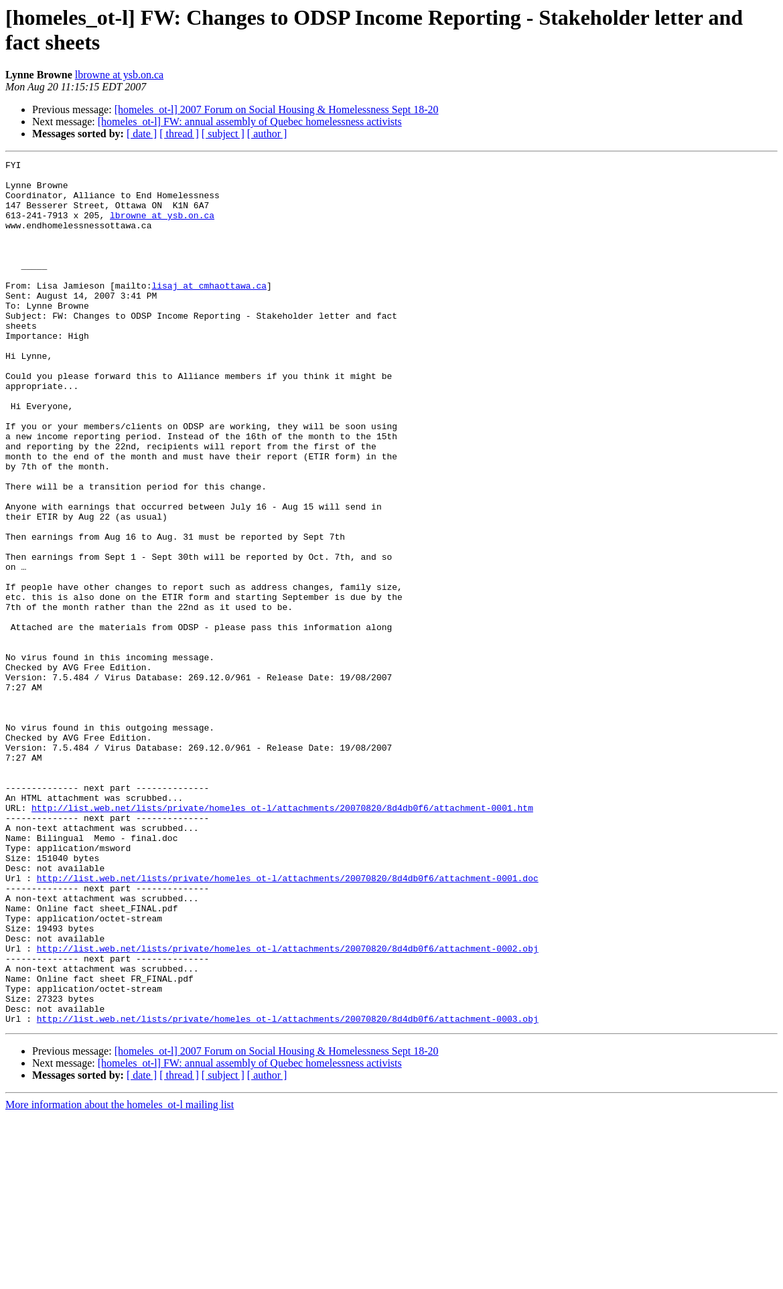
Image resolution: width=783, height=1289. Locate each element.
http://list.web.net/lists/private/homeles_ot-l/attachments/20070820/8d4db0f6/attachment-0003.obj (288, 1191)
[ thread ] (179, 133)
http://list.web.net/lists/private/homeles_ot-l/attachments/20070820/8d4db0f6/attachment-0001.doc (288, 1022)
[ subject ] (223, 133)
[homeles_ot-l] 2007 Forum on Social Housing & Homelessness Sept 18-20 (277, 109)
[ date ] (142, 133)
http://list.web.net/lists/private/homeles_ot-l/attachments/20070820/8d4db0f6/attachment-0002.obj (288, 1107)
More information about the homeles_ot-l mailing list (119, 1277)
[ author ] (267, 133)
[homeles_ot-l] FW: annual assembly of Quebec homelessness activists (250, 121)
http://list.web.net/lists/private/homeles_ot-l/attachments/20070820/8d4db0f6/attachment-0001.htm (282, 938)
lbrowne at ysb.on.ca (119, 74)
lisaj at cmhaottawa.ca (209, 311)
